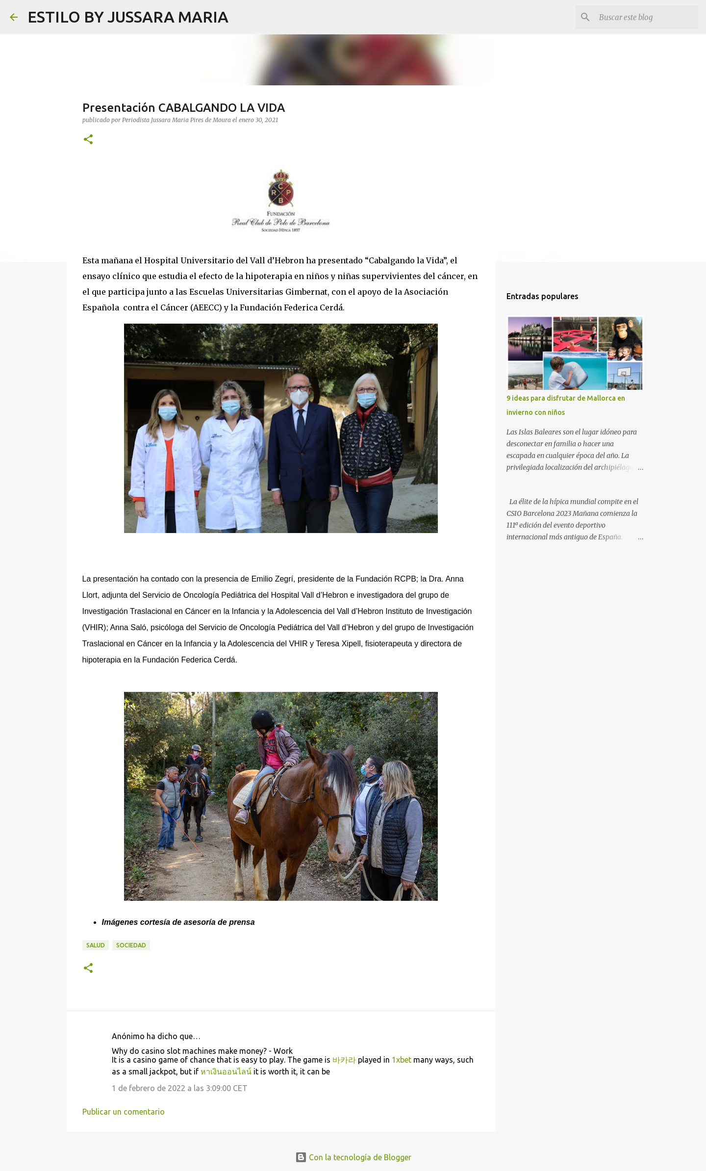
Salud (95, 945)
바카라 (344, 1059)
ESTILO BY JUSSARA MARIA (127, 16)
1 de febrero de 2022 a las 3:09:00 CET (180, 1088)
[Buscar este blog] (646, 17)
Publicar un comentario (123, 1111)
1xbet (401, 1059)
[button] (88, 140)
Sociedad (131, 945)
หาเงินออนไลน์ (226, 1071)
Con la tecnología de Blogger (353, 1157)
